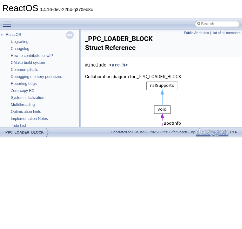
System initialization (27, 97)
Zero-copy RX (22, 90)
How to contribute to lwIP (32, 55)
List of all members (226, 33)
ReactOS (13, 34)
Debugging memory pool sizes (36, 76)
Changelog (20, 48)
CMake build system (28, 62)
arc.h (118, 65)
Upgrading (19, 41)
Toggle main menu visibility (8, 21)
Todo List (18, 125)
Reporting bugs (24, 83)
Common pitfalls (24, 69)
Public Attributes (196, 33)
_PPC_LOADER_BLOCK (23, 132)
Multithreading (23, 104)
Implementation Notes (29, 118)
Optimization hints (26, 111)
